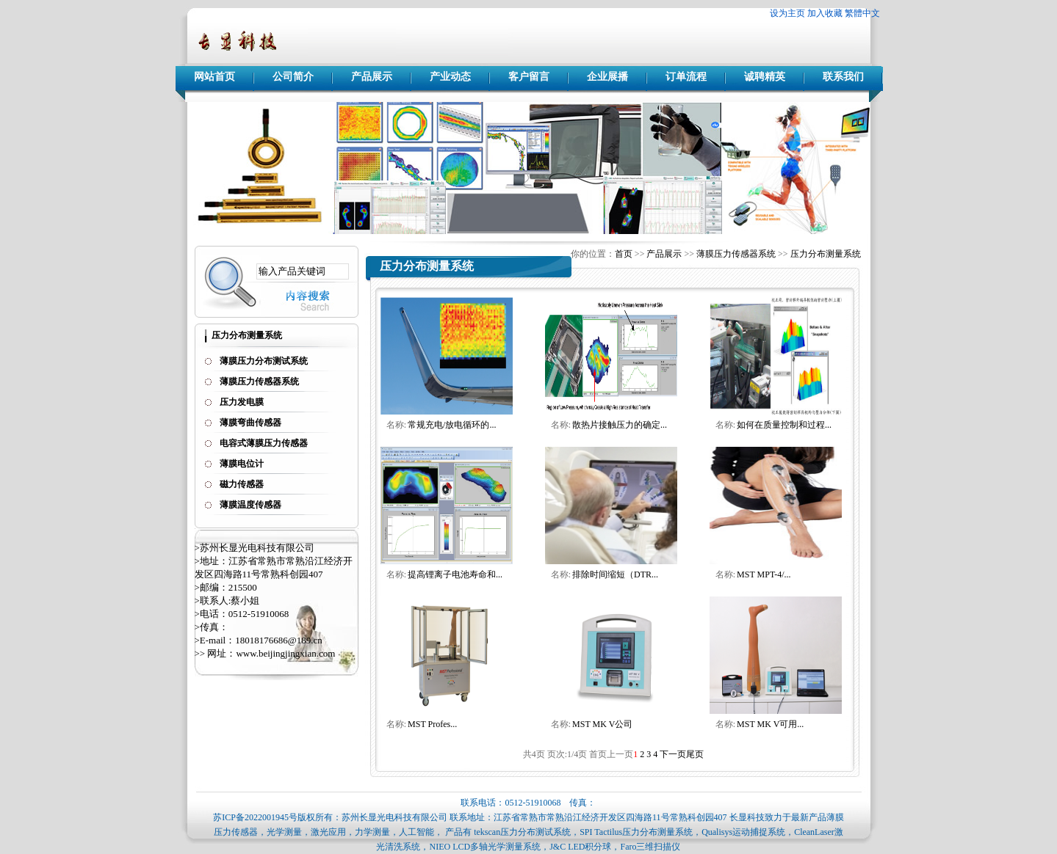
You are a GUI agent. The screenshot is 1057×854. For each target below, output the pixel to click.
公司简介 (293, 76)
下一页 (673, 754)
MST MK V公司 (602, 724)
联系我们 (843, 76)
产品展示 (371, 76)
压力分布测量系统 (825, 254)
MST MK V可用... (770, 724)
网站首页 (214, 76)
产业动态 (450, 76)
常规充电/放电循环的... (452, 425)
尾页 (695, 754)
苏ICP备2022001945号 (255, 817)
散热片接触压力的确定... (619, 425)
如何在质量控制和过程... (784, 425)
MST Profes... (432, 724)
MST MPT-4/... (763, 574)
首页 (623, 254)
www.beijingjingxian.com (285, 653)
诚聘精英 (764, 76)
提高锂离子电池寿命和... (455, 574)
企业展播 (607, 76)
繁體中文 (862, 13)
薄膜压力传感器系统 (736, 254)
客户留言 (528, 76)
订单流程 (686, 76)
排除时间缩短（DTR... (615, 574)
